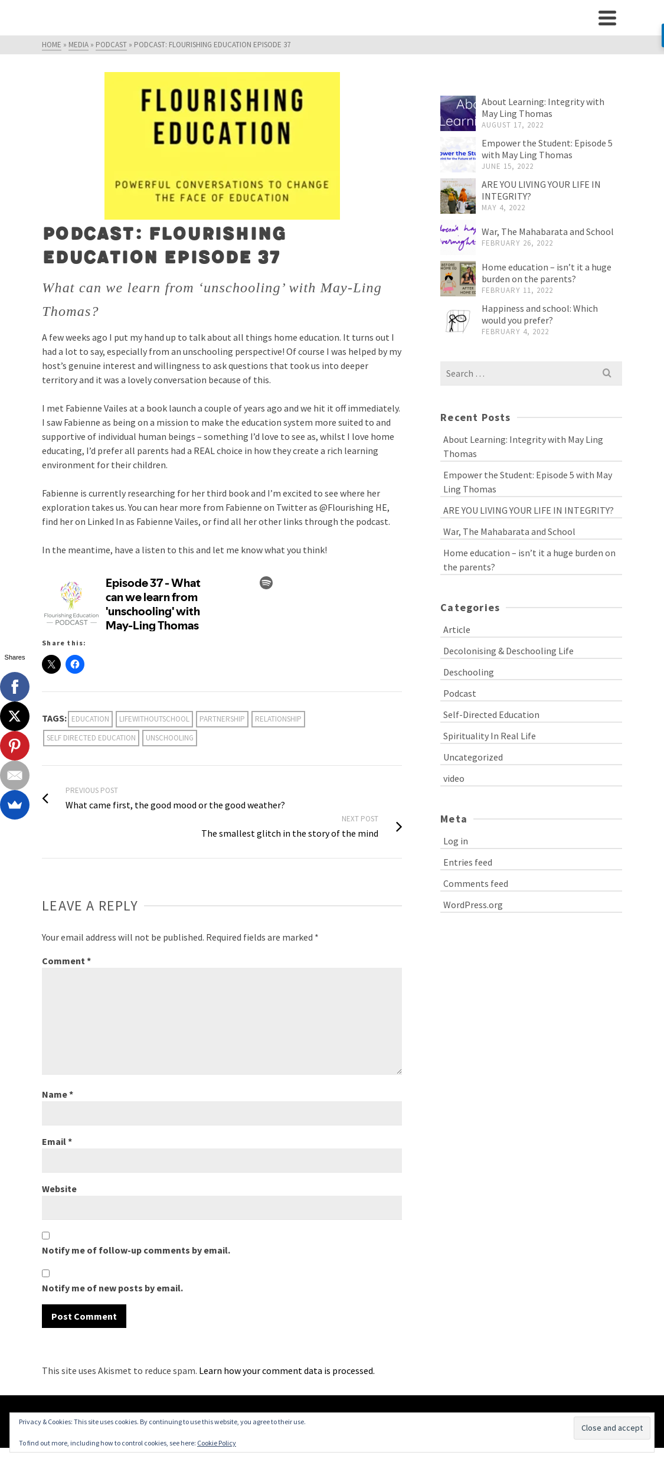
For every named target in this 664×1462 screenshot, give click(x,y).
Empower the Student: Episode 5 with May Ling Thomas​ (547, 149)
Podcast (459, 693)
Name (57, 1094)
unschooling (170, 738)
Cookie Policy (216, 1442)
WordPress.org (473, 905)
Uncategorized (473, 757)
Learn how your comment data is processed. (287, 1370)
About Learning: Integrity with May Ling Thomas (543, 107)
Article (456, 629)
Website (59, 1189)
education (90, 719)
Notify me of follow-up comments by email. (136, 1250)
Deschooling (468, 672)
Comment (66, 961)
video (454, 778)
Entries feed (467, 862)
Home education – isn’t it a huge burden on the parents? (546, 273)
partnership (222, 719)
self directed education (91, 738)
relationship (278, 719)
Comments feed (475, 883)
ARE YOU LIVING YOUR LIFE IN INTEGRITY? (528, 510)
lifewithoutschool (154, 719)
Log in (455, 841)
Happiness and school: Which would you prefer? (540, 314)
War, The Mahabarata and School (548, 231)
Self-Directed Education (491, 714)
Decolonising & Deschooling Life (508, 651)
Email (57, 1141)
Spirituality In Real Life (489, 736)
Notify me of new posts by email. (112, 1288)
